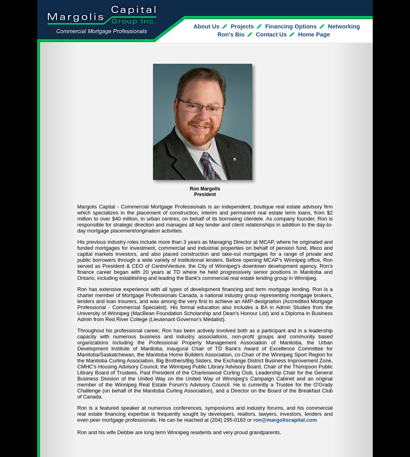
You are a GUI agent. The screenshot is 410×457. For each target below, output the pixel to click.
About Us (206, 26)
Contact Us (271, 34)
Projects (242, 26)
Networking (344, 26)
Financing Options (291, 26)
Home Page (314, 34)
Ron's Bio (231, 34)
